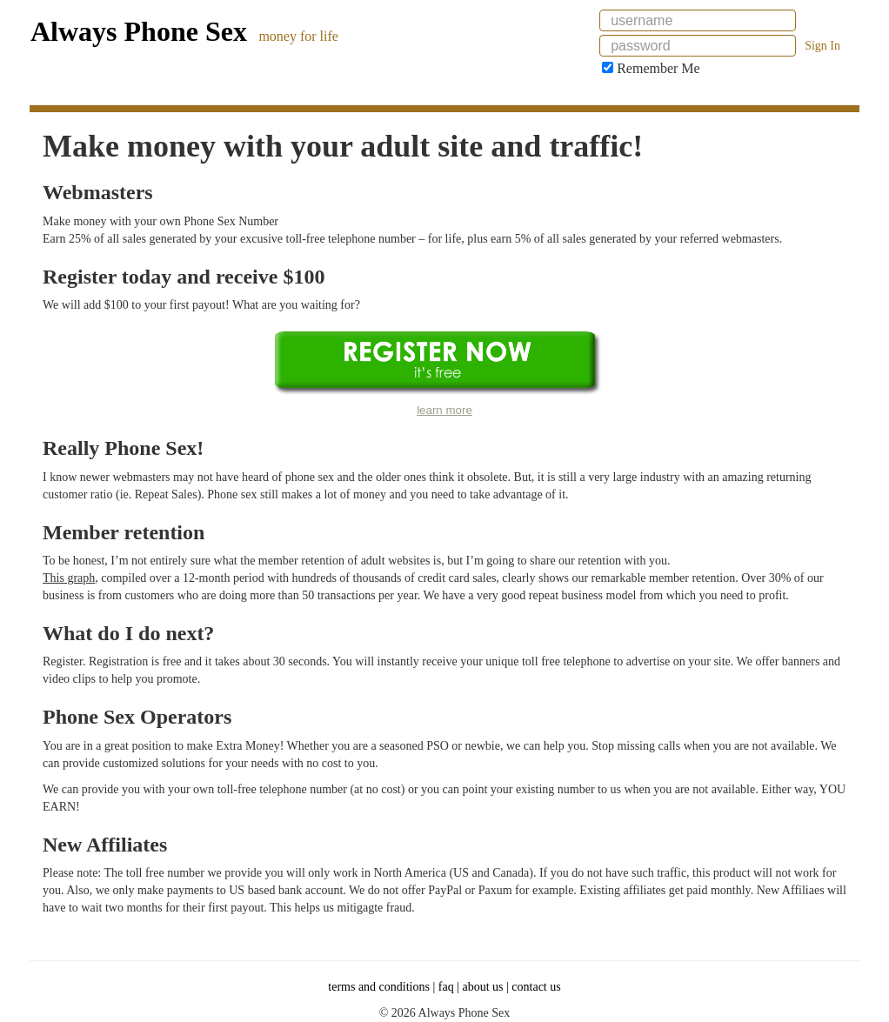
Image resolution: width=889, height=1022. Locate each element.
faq (446, 986)
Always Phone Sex (138, 31)
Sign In (822, 45)
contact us (535, 986)
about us (482, 986)
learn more (444, 410)
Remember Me (651, 68)
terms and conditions (379, 986)
